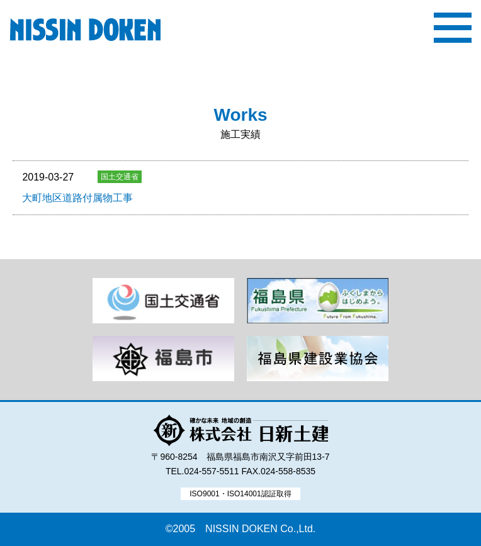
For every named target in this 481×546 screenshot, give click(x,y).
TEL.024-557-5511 (202, 471)
